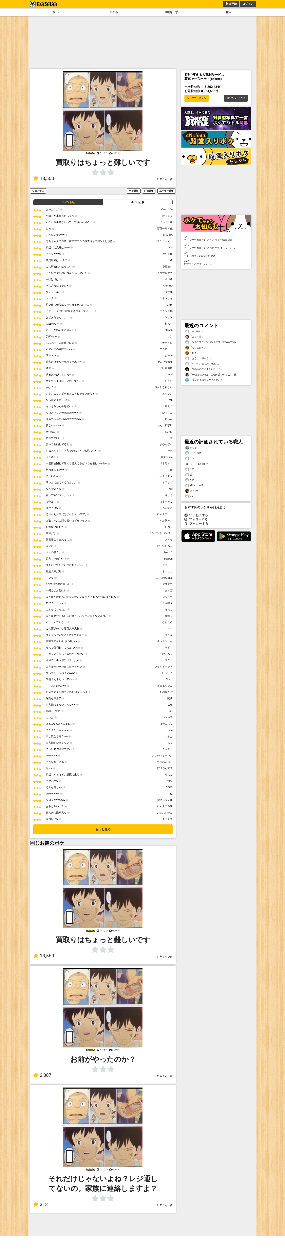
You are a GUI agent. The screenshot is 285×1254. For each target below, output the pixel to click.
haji (171, 488)
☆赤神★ (167, 603)
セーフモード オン (196, 98)
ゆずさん (167, 412)
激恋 (170, 780)
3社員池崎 (167, 368)
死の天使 (167, 253)
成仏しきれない (164, 387)
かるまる (167, 215)
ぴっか (169, 355)
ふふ (170, 736)
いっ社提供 (193, 453)
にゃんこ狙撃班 (164, 425)
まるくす (167, 818)
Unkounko (167, 457)
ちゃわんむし (165, 761)
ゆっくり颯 (166, 222)
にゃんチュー (165, 514)
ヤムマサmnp (165, 361)
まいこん (167, 571)
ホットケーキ (165, 641)
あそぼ (169, 590)
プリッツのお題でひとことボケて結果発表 (216, 238)
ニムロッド (166, 349)
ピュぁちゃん (165, 685)
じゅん (169, 418)
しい (170, 711)
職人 (228, 12)
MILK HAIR (194, 485)
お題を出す (171, 12)
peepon (168, 558)
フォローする (196, 519)
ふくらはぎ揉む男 (197, 464)
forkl (170, 374)
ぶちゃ (191, 448)
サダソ (169, 647)
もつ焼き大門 (165, 272)
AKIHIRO (168, 285)
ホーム (56, 12)
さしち (169, 495)
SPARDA (168, 234)
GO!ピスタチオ (164, 799)
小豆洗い (167, 266)
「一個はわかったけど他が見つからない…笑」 (212, 375)
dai (171, 247)
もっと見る (103, 829)
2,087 (42, 1075)
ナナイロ (167, 342)
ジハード (167, 565)
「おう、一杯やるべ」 (199, 358)
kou (189, 496)
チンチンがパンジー (161, 533)
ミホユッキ (166, 298)
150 (170, 469)
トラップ (167, 482)
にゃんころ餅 (165, 806)
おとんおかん (165, 812)
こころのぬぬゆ (164, 577)
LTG (170, 742)
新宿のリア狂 (165, 228)
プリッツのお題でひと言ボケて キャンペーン (216, 246)
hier (189, 480)
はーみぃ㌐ (166, 723)
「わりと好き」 (195, 348)
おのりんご (166, 691)
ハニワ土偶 (166, 311)
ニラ (170, 704)
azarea (169, 628)
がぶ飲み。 (166, 520)
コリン (169, 336)
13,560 (43, 178)
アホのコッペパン (162, 755)
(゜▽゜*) (167, 672)
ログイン (247, 3)
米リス (169, 317)
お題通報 (149, 190)
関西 (170, 698)
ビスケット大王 (164, 241)
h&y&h (169, 291)
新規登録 (231, 3)
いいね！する (196, 515)
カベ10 (191, 491)
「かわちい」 (194, 331)
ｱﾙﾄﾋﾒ (169, 679)
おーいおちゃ (165, 545)
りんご (169, 406)
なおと (169, 609)
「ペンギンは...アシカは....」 (202, 364)
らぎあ (169, 380)
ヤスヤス (167, 584)
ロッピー (167, 596)
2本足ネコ (167, 463)
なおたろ (167, 622)
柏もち (169, 323)
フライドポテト (164, 666)
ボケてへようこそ (235, 98)
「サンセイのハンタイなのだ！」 (205, 380)
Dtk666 (168, 330)
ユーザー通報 (166, 190)
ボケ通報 (133, 190)
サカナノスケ (165, 476)
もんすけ (167, 507)
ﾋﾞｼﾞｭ (190, 469)
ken (171, 730)
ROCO (169, 787)
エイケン (167, 393)
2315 (170, 304)
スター (169, 660)
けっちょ (167, 653)
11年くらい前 (165, 179)
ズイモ (169, 539)
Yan (170, 399)
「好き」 (192, 353)
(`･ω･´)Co (167, 209)
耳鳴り (169, 615)
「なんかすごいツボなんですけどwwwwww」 (211, 342)
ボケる (114, 12)
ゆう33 (169, 634)
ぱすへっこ (166, 501)
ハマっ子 (167, 717)
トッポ (169, 450)
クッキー (167, 749)
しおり (169, 526)
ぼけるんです (165, 768)
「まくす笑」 (194, 337)
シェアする (38, 190)
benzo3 (168, 552)
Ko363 (169, 431)
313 (40, 1204)
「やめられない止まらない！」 (204, 369)
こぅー (191, 458)
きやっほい (166, 444)
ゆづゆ (169, 279)
